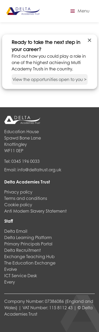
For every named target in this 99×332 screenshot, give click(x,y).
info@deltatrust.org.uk (39, 170)
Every (9, 282)
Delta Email (15, 231)
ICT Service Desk (20, 275)
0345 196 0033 (25, 161)
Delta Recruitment (22, 250)
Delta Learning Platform (28, 237)
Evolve (10, 269)
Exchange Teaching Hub (29, 256)
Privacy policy (18, 192)
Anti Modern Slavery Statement (35, 211)
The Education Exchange (29, 263)
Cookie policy (18, 204)
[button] (79, 11)
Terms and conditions (25, 198)
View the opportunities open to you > (49, 79)
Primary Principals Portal (28, 244)
